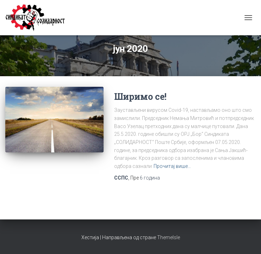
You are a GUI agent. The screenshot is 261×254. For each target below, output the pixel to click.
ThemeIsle (168, 237)
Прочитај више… (172, 166)
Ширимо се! (140, 96)
